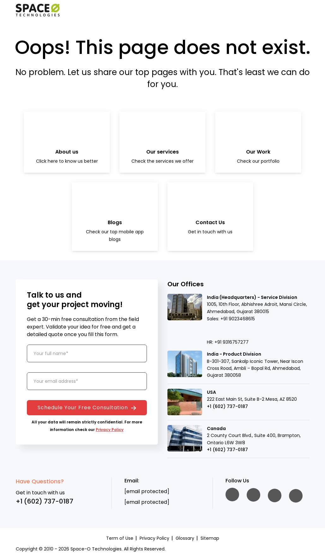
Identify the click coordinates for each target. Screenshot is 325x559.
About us (66, 151)
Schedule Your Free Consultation (87, 407)
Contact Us (210, 222)
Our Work (258, 151)
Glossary (185, 538)
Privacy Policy (109, 429)
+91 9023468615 (237, 319)
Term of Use (119, 538)
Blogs (115, 222)
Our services (162, 151)
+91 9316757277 (231, 342)
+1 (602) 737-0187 (227, 406)
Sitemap (210, 538)
